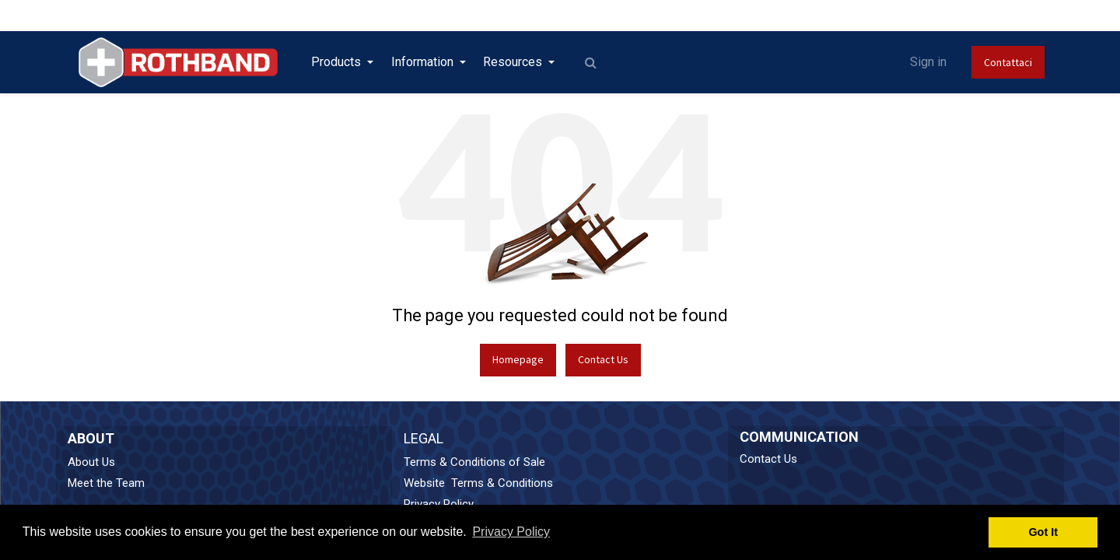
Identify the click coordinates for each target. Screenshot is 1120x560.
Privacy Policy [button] (511, 531)
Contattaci (1008, 62)
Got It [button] (1043, 532)
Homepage (518, 359)
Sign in (928, 61)
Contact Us (603, 359)
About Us (91, 462)
